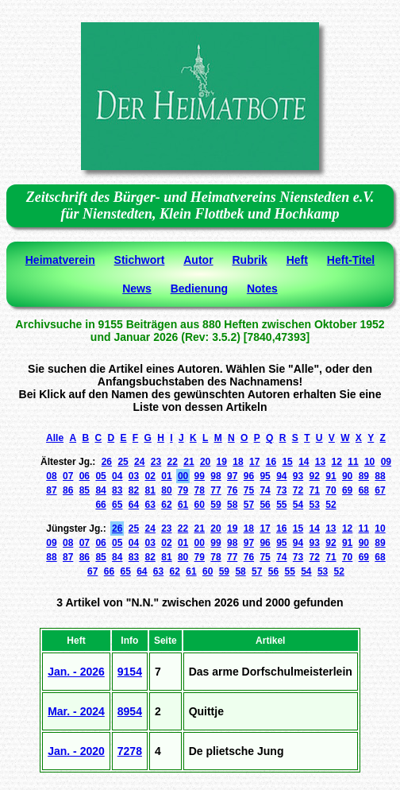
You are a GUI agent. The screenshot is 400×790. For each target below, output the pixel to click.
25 (122, 461)
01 (166, 476)
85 (84, 490)
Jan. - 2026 (76, 671)
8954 (129, 711)
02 (150, 476)
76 (232, 490)
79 (183, 490)
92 (315, 476)
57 (249, 504)
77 (215, 490)
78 (199, 490)
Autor (198, 260)
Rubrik (249, 260)
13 (320, 461)
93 (298, 476)
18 (238, 461)
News (137, 288)
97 (232, 476)
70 (330, 490)
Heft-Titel (351, 260)
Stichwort (139, 260)
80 (166, 490)
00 (183, 476)
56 (265, 504)
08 (51, 476)
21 (188, 461)
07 (68, 476)
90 (347, 476)
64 (134, 504)
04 (117, 476)
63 (150, 504)
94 (281, 476)
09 (386, 461)
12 (337, 461)
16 (271, 461)
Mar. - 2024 (76, 711)
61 (183, 504)
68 (364, 490)
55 (281, 504)
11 (353, 461)
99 (199, 476)
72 (298, 490)
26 (107, 461)
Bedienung (199, 288)
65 (117, 504)
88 (380, 476)
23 (156, 461)
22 (172, 461)
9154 (129, 671)
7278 (129, 751)
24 (139, 461)
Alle (54, 437)
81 (150, 490)
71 (315, 490)
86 (68, 490)
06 (84, 476)
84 (100, 490)
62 (166, 504)
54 (298, 504)
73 (281, 490)
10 (369, 461)
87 (51, 490)
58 (232, 504)
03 (134, 476)
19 (222, 461)
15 (287, 461)
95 (265, 476)
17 (254, 461)
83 (117, 490)
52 (330, 504)
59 (215, 504)
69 (347, 490)
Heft (297, 260)
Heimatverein (60, 260)
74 (265, 490)
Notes (262, 288)
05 (100, 476)
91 (330, 476)
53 (315, 504)
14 (303, 461)
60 (199, 504)
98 (215, 476)
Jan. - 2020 (76, 751)
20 (205, 461)
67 (380, 490)
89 (364, 476)
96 (249, 476)
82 (134, 490)
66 (100, 504)
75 (249, 490)
